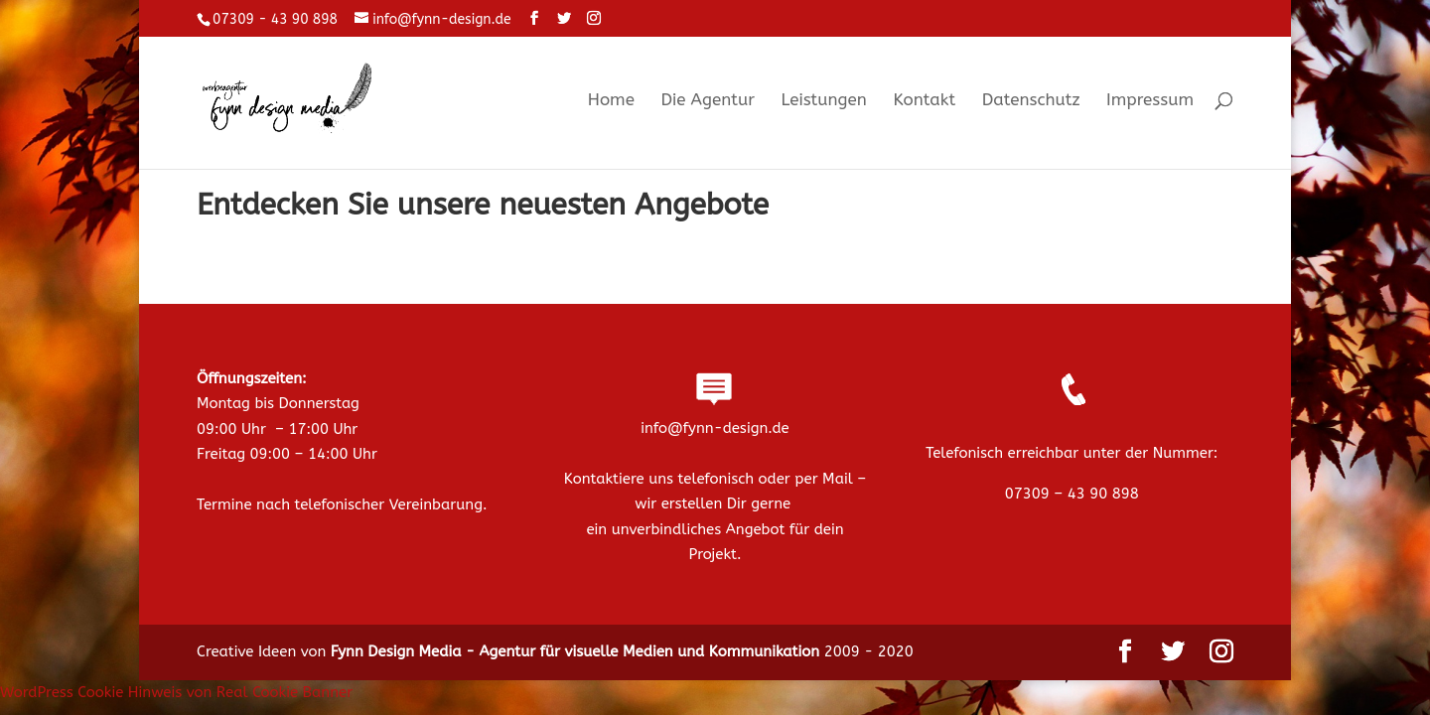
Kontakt (924, 100)
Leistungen (823, 100)
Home (611, 100)
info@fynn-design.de (714, 428)
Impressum (1150, 100)
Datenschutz (1031, 100)
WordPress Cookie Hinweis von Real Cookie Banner (176, 692)
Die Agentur (707, 100)
